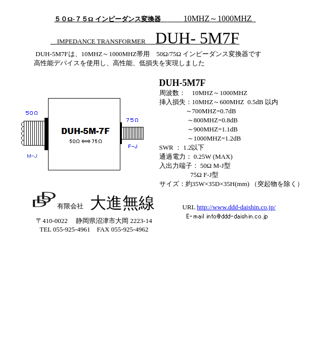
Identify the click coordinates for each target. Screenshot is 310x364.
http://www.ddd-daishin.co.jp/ (236, 207)
